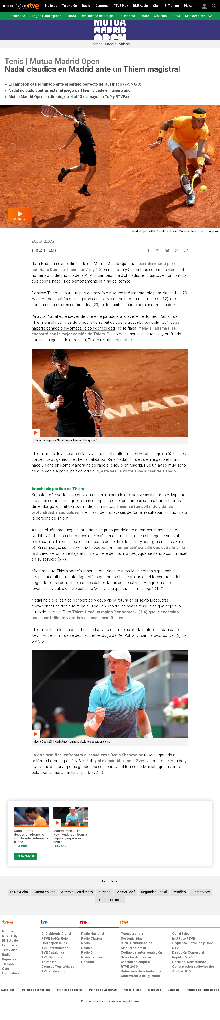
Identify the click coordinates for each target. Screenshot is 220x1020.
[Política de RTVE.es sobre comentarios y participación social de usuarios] (202, 990)
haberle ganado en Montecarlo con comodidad (73, 328)
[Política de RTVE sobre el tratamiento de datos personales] (36, 990)
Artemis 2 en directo (77, 892)
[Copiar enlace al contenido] (186, 249)
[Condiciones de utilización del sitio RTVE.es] (8, 990)
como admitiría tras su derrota (154, 304)
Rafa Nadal (41, 263)
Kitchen (105, 892)
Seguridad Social (154, 892)
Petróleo (179, 892)
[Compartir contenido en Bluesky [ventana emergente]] (167, 249)
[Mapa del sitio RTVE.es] (154, 990)
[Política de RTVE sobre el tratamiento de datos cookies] (69, 990)
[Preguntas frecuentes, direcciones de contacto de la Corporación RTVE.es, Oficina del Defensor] (174, 990)
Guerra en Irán (44, 892)
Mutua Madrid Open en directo (35, 96)
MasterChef (125, 892)
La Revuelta (19, 892)
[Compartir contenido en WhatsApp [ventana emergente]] (176, 249)
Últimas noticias (110, 900)
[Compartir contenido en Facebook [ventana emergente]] (148, 249)
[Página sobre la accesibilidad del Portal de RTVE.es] (132, 990)
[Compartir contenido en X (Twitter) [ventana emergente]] (157, 249)
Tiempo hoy (201, 892)
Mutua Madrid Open (112, 263)
